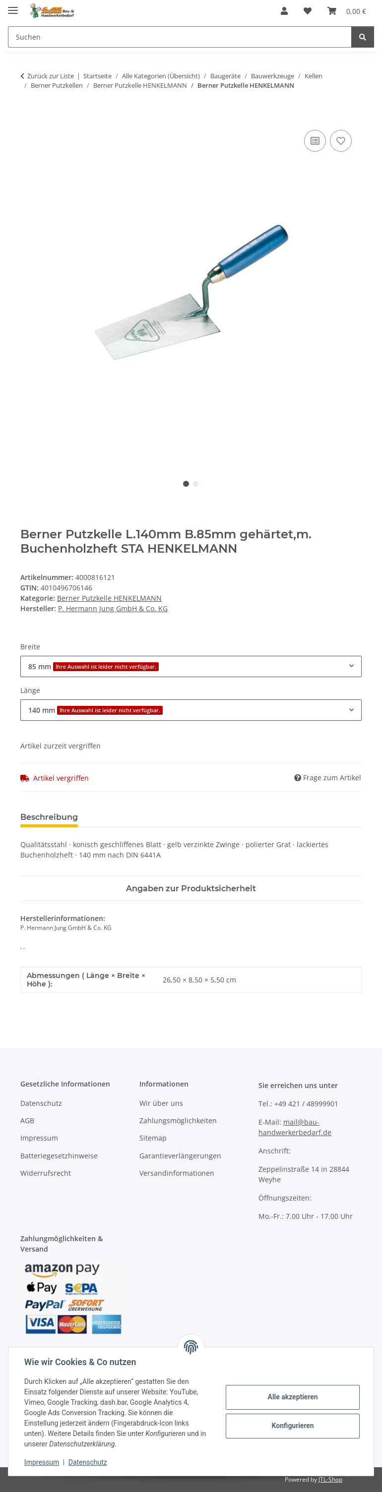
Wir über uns (161, 1103)
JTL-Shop (330, 1479)
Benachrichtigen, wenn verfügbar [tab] (236, 817)
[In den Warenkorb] (28, 116)
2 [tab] (196, 484)
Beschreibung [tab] (49, 817)
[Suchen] (180, 37)
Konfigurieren (292, 1426)
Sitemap (153, 1138)
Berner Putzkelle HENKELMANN (109, 598)
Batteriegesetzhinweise (59, 1155)
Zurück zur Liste (50, 75)
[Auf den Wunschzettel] (341, 141)
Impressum (41, 1462)
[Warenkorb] (346, 11)
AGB (27, 1120)
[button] (284, 11)
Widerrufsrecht (45, 1173)
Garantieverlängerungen (180, 1155)
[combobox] (191, 666)
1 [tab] (186, 484)
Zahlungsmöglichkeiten (178, 1120)
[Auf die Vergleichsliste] (315, 141)
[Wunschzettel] (307, 11)
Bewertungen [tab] (122, 817)
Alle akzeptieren (292, 1397)
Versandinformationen (176, 1173)
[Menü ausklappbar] (13, 6)
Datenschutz (87, 1462)
